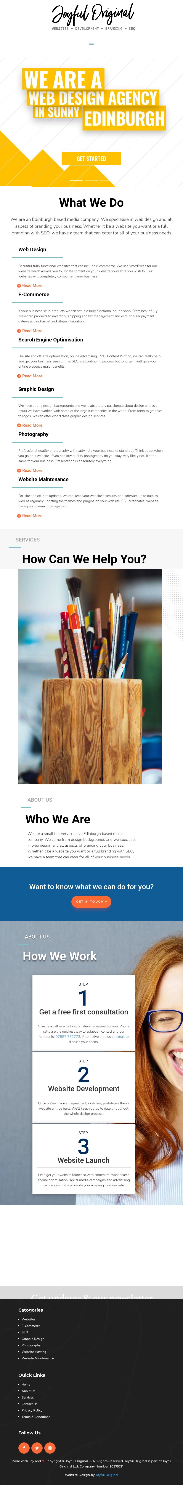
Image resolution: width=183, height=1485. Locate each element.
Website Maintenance (38, 1358)
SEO (25, 1332)
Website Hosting (34, 1352)
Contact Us (29, 1404)
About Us (28, 1391)
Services (28, 1397)
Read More (32, 285)
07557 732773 (68, 1036)
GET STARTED (91, 168)
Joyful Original (107, 1475)
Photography (31, 1345)
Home (26, 1384)
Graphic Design (33, 1339)
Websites (28, 1319)
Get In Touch (90, 901)
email (120, 1036)
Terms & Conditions (36, 1417)
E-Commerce (31, 1326)
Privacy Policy (32, 1410)
